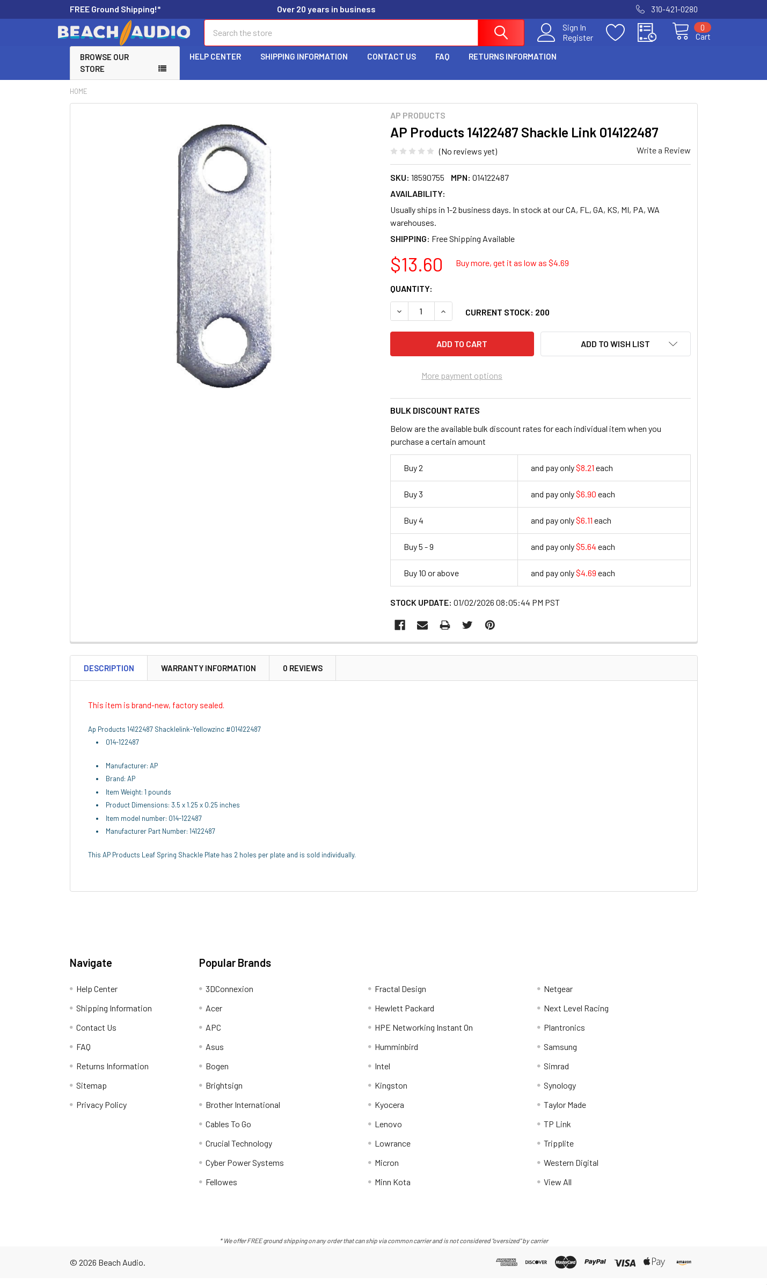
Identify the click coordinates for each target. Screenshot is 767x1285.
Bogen (217, 1073)
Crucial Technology (239, 1150)
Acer (214, 1015)
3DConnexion (229, 995)
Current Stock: (507, 322)
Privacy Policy (101, 1111)
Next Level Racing (576, 1015)
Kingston (391, 1092)
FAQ (442, 66)
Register (566, 43)
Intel (382, 1073)
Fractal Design (400, 995)
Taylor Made (565, 1111)
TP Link (557, 1131)
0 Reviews (303, 674)
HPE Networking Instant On (424, 1034)
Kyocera (389, 1111)
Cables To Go (228, 1131)
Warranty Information (208, 674)
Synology (560, 1092)
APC (213, 1034)
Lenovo (388, 1131)
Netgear (558, 995)
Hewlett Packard (404, 1015)
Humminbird (396, 1053)
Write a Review (664, 160)
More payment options (461, 382)
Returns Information (513, 66)
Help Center (215, 66)
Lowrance (393, 1150)
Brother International (243, 1111)
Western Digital (571, 1169)
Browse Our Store (104, 73)
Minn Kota (393, 1189)
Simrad (556, 1073)
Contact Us (391, 66)
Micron (387, 1169)
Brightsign (224, 1092)
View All (558, 1189)
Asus (215, 1053)
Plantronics (564, 1034)
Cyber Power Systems (245, 1169)
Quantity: (411, 298)
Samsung (560, 1053)
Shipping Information (304, 66)
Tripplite (559, 1150)
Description (109, 674)
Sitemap (91, 1092)
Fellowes (221, 1189)
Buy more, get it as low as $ (512, 272)
